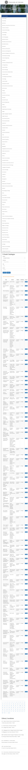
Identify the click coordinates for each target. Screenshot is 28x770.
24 (2, 705)
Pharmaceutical (4, 199)
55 (22, 709)
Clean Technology (5, 69)
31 (17, 705)
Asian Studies (4, 18)
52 (15, 709)
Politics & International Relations (7, 216)
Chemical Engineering (5, 57)
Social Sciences (4, 239)
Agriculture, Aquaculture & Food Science (8, 25)
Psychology (4, 220)
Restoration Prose (5, 230)
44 (22, 707)
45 (24, 707)
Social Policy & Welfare (5, 237)
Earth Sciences (4, 88)
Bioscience (4, 46)
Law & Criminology (5, 169)
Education (3, 97)
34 (24, 705)
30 (15, 705)
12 (24, 702)
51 (13, 709)
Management (4, 178)
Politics (3, 213)
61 (11, 711)
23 (24, 703)
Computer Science (5, 74)
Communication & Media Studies (7, 71)
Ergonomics (4, 123)
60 (9, 711)
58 (4, 711)
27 (9, 705)
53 (17, 709)
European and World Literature (7, 125)
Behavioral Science (5, 39)
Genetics (3, 144)
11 (22, 702)
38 (9, 707)
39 (11, 707)
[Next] (7, 713)
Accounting (4, 20)
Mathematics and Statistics (6, 183)
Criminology (4, 78)
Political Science (4, 211)
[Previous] (2, 702)
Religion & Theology (5, 225)
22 (22, 703)
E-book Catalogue (5, 16)
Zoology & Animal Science (6, 251)
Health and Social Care (5, 151)
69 (4, 712)
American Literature (5, 27)
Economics (4, 92)
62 (13, 711)
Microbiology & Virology (6, 190)
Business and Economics (6, 48)
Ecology (3, 90)
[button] (14, 258)
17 (11, 703)
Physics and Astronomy (6, 206)
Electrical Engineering (5, 102)
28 (11, 705)
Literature (3, 176)
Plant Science (4, 209)
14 (4, 703)
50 (11, 709)
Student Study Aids (5, 248)
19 (15, 703)
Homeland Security (5, 160)
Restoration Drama (5, 227)
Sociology (3, 244)
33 (22, 705)
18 (13, 703)
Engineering (4, 106)
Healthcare (4, 153)
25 (4, 705)
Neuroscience (4, 195)
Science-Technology (5, 234)
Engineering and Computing (6, 109)
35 (2, 707)
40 (13, 707)
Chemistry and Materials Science (7, 62)
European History (5, 127)
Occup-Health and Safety (6, 197)
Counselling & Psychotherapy (6, 76)
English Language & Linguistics (7, 113)
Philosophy (4, 202)
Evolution (3, 130)
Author (4, 267)
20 (17, 703)
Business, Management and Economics (8, 53)
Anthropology (4, 32)
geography (4, 146)
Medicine (3, 188)
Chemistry (3, 60)
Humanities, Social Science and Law (7, 162)
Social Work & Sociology (6, 241)
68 (2, 712)
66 (22, 711)
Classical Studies (4, 67)
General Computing (5, 139)
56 (24, 709)
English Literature (5, 116)
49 (9, 709)
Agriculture (4, 23)
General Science (4, 141)
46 (2, 709)
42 (17, 707)
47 (4, 709)
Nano (3, 192)
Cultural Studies (4, 81)
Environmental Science (5, 118)
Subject (4, 256)
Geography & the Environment (7, 148)
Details (26, 281)
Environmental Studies (5, 120)
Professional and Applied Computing (8, 218)
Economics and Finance (6, 95)
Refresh (8, 272)
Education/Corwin (5, 99)
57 (2, 711)
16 (9, 703)
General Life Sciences (5, 137)
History (3, 155)
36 (4, 707)
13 (2, 703)
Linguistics (4, 174)
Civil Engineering (4, 64)
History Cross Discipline (6, 158)
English (3, 111)
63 (15, 711)
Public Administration (5, 223)
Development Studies (5, 83)
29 (13, 705)
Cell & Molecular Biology (6, 55)
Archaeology (4, 34)
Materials (3, 181)
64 (17, 711)
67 (24, 711)
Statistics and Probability (6, 246)
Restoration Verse (5, 232)
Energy (3, 104)
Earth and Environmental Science (7, 85)
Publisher (4, 260)
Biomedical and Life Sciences (6, 41)
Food (3, 134)
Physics (3, 204)
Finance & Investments (5, 132)
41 (15, 707)
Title (3, 264)
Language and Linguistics (6, 167)
